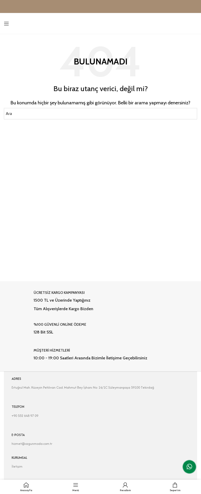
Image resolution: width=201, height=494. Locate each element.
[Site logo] (100, 23)
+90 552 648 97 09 (25, 415)
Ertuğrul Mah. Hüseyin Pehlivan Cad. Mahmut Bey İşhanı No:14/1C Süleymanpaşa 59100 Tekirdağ (83, 387)
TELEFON (18, 406)
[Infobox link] (100, 301)
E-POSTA (18, 434)
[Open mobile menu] (6, 23)
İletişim (17, 466)
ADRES (16, 378)
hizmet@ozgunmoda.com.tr (32, 443)
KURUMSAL (19, 457)
